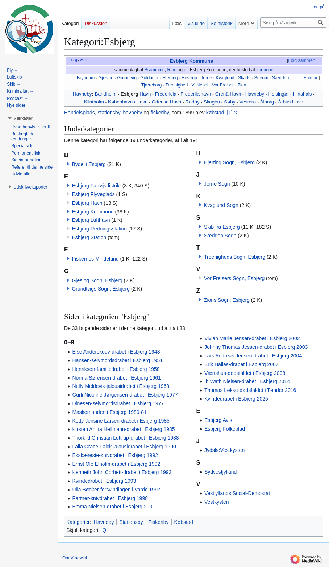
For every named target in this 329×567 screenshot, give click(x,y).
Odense (160, 102)
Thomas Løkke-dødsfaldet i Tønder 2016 (250, 390)
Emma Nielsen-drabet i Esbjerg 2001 (113, 506)
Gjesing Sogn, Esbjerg (97, 280)
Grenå (222, 94)
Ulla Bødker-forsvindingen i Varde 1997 (116, 489)
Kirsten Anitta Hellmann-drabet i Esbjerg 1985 (123, 429)
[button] (68, 163)
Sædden (280, 77)
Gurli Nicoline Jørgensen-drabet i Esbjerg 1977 (125, 395)
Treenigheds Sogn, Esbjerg (234, 257)
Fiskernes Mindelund (95, 259)
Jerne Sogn (217, 184)
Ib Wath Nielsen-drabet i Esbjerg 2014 (247, 381)
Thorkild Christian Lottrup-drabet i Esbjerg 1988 (125, 438)
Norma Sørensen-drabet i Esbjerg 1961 (116, 378)
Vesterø (248, 102)
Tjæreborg (151, 85)
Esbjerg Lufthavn (91, 220)
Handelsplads (79, 112)
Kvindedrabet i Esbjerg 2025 (236, 399)
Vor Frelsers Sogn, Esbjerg (234, 278)
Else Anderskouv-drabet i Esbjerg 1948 (116, 352)
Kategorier (78, 522)
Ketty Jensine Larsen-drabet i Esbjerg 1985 (121, 421)
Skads (244, 77)
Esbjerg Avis (218, 420)
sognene (264, 69)
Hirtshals (302, 94)
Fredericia (165, 94)
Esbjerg (129, 94)
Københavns (121, 102)
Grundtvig (127, 77)
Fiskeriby (159, 522)
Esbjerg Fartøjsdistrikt (96, 186)
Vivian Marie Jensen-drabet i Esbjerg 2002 (252, 338)
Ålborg (267, 102)
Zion (241, 85)
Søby (229, 102)
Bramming (155, 69)
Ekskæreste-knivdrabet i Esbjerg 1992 (115, 455)
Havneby (82, 94)
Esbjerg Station (89, 237)
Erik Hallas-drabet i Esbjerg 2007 (241, 364)
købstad (215, 112)
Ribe (171, 69)
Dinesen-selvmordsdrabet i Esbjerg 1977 (118, 403)
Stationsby (131, 522)
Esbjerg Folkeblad (224, 429)
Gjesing (106, 77)
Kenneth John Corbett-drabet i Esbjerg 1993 (121, 472)
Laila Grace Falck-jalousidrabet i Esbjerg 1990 (124, 446)
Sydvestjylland (220, 472)
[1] (230, 112)
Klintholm (94, 102)
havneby (132, 112)
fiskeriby (160, 112)
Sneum (261, 77)
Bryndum (86, 77)
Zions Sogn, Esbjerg (227, 300)
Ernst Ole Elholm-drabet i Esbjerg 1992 (116, 464)
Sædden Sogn (220, 235)
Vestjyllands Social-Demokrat (237, 493)
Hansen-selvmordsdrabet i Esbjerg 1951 (117, 360)
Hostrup (189, 77)
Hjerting (170, 77)
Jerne (206, 77)
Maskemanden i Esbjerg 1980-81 (109, 412)
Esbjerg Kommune (191, 61)
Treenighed (176, 85)
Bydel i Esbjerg (88, 164)
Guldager (149, 77)
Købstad (183, 522)
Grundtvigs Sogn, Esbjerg (101, 289)
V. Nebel (200, 85)
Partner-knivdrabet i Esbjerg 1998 (110, 498)
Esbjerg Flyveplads (93, 194)
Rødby (192, 102)
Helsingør (278, 94)
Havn (145, 94)
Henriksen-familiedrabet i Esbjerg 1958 (115, 369)
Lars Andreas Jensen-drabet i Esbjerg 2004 (253, 356)
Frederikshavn (195, 94)
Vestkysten (216, 502)
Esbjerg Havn (87, 203)
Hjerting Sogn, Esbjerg (229, 162)
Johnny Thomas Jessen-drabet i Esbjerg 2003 (256, 347)
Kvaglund (225, 77)
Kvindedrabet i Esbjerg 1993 (104, 481)
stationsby (109, 112)
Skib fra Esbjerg (222, 227)
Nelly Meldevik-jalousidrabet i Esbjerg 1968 (120, 386)
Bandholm (106, 94)
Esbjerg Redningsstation (99, 229)
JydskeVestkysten (224, 450)
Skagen (212, 102)
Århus (284, 102)
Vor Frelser (223, 85)
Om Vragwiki (74, 557)
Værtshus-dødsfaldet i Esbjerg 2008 (244, 373)
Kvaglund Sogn (221, 205)
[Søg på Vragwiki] (293, 22)
